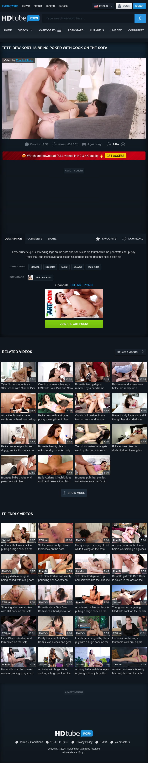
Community (136, 30)
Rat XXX (63, 6)
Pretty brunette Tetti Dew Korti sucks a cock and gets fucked (54, 640)
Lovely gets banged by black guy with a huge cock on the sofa (92, 640)
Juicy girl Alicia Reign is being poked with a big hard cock (17, 578)
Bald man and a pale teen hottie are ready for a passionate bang (127, 386)
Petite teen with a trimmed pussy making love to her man (53, 417)
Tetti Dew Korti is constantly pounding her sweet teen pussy (54, 578)
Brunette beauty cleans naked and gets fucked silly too (54, 448)
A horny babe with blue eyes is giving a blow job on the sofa (92, 671)
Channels (97, 30)
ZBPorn (50, 6)
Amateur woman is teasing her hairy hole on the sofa (128, 671)
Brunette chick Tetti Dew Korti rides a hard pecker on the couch (54, 609)
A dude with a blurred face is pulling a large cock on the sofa (92, 609)
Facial (64, 267)
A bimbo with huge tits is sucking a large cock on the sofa (54, 671)
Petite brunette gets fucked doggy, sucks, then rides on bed (17, 448)
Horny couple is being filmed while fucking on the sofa (92, 547)
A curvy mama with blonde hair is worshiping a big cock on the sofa (129, 547)
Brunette (50, 267)
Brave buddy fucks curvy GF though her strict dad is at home (129, 417)
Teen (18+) (93, 267)
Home (8, 30)
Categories (50, 30)
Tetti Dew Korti (39, 277)
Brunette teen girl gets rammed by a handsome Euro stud (89, 386)
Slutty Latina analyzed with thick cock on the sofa (54, 547)
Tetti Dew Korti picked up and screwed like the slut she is (92, 578)
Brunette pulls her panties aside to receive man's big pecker (90, 479)
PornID (38, 6)
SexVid (26, 6)
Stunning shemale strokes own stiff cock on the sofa (16, 609)
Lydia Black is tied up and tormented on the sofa (16, 640)
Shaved (77, 267)
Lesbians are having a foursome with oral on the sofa (127, 640)
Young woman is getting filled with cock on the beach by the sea (129, 609)
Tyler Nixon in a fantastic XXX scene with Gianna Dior (18, 386)
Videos (25, 30)
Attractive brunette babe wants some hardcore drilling (18, 417)
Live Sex (116, 30)
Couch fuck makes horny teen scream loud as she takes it (90, 417)
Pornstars (75, 30)
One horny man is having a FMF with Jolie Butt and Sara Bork (55, 386)
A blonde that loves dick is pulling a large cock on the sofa (17, 547)
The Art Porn (24, 60)
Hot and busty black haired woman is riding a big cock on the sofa (17, 671)
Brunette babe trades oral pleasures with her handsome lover (16, 479)
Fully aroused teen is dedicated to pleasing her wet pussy (127, 448)
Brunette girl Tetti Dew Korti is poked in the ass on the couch (128, 578)
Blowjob (35, 267)
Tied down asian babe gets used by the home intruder (91, 448)
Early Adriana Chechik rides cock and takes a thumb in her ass (54, 479)
